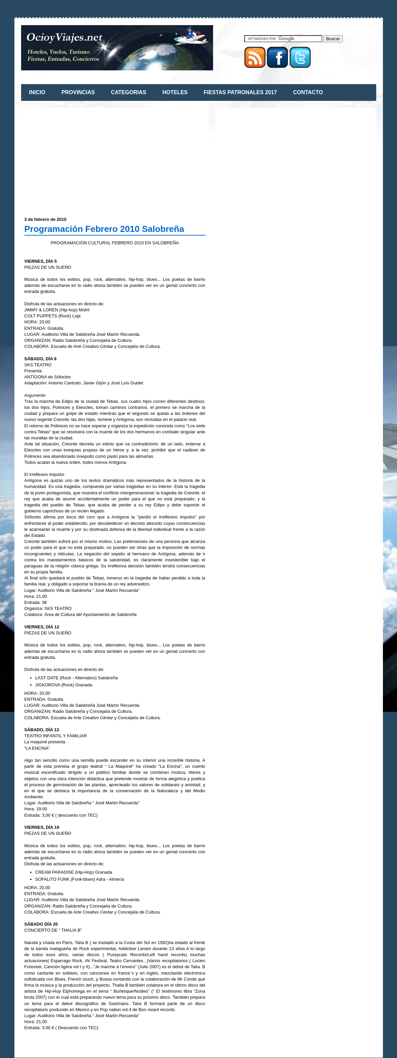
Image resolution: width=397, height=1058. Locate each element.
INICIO (37, 92)
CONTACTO (308, 92)
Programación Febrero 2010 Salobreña (104, 229)
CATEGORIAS (128, 92)
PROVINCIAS (78, 92)
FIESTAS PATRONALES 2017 (240, 92)
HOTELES (175, 92)
